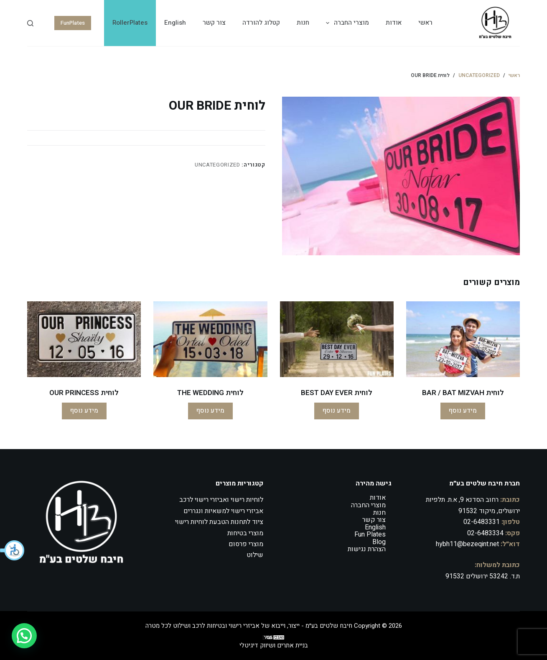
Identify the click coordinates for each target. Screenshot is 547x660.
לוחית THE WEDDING (210, 393)
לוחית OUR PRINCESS (84, 393)
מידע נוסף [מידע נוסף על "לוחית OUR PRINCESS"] (84, 410)
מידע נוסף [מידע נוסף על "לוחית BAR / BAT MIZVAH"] (463, 410)
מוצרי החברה (346, 23)
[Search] (30, 23)
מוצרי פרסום (246, 544)
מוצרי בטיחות (245, 533)
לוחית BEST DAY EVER (336, 393)
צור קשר (214, 22)
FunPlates (73, 23)
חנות (303, 22)
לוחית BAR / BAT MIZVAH (463, 393)
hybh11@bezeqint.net (467, 544)
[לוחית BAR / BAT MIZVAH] (463, 339)
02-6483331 (481, 522)
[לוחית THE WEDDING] (210, 339)
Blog (379, 542)
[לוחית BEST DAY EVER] (337, 339)
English (175, 22)
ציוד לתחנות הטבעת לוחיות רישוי (219, 522)
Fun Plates (370, 534)
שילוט (255, 555)
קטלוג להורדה (261, 22)
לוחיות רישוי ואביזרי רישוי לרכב (221, 500)
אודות (394, 22)
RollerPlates (130, 22)
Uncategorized (217, 165)
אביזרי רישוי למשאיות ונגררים (223, 511)
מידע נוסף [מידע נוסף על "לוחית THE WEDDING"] (210, 410)
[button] (12, 550)
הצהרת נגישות (367, 549)
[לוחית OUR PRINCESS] (84, 339)
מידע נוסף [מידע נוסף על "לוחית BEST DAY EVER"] (337, 410)
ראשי (425, 22)
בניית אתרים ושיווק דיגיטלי (273, 645)
